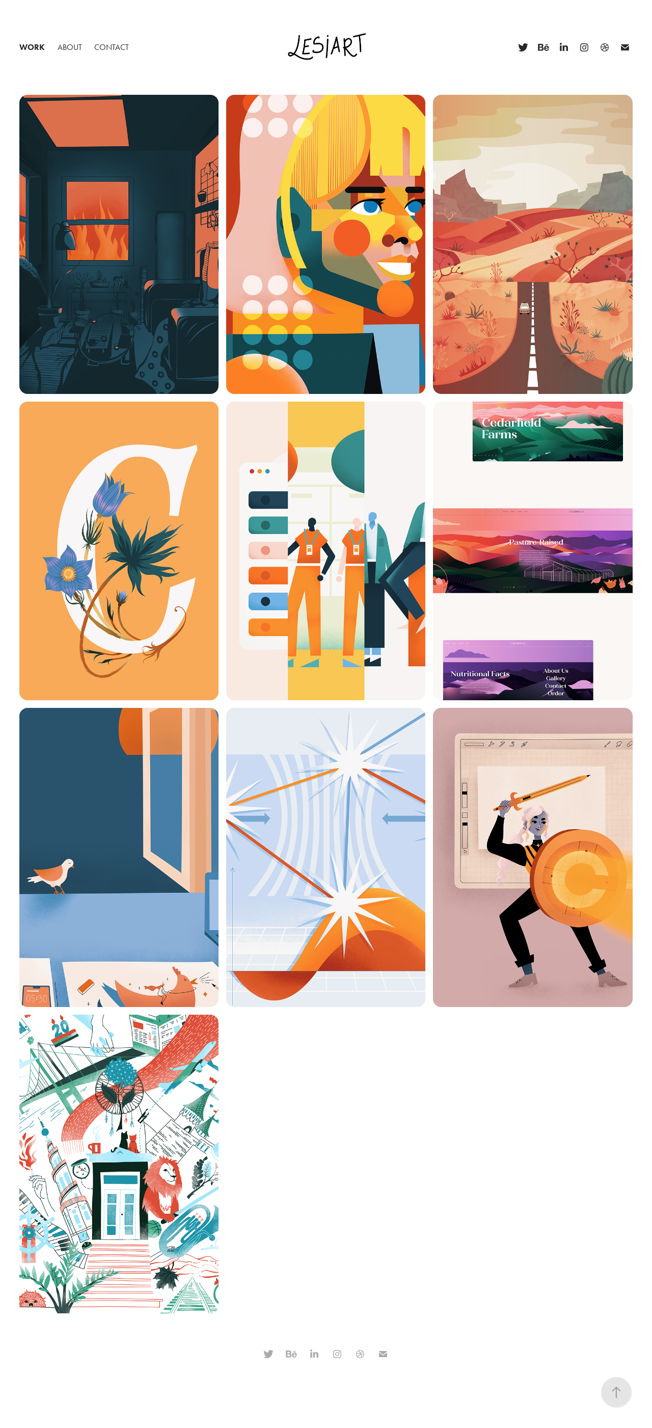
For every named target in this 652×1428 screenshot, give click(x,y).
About (70, 47)
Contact (111, 47)
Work (32, 47)
